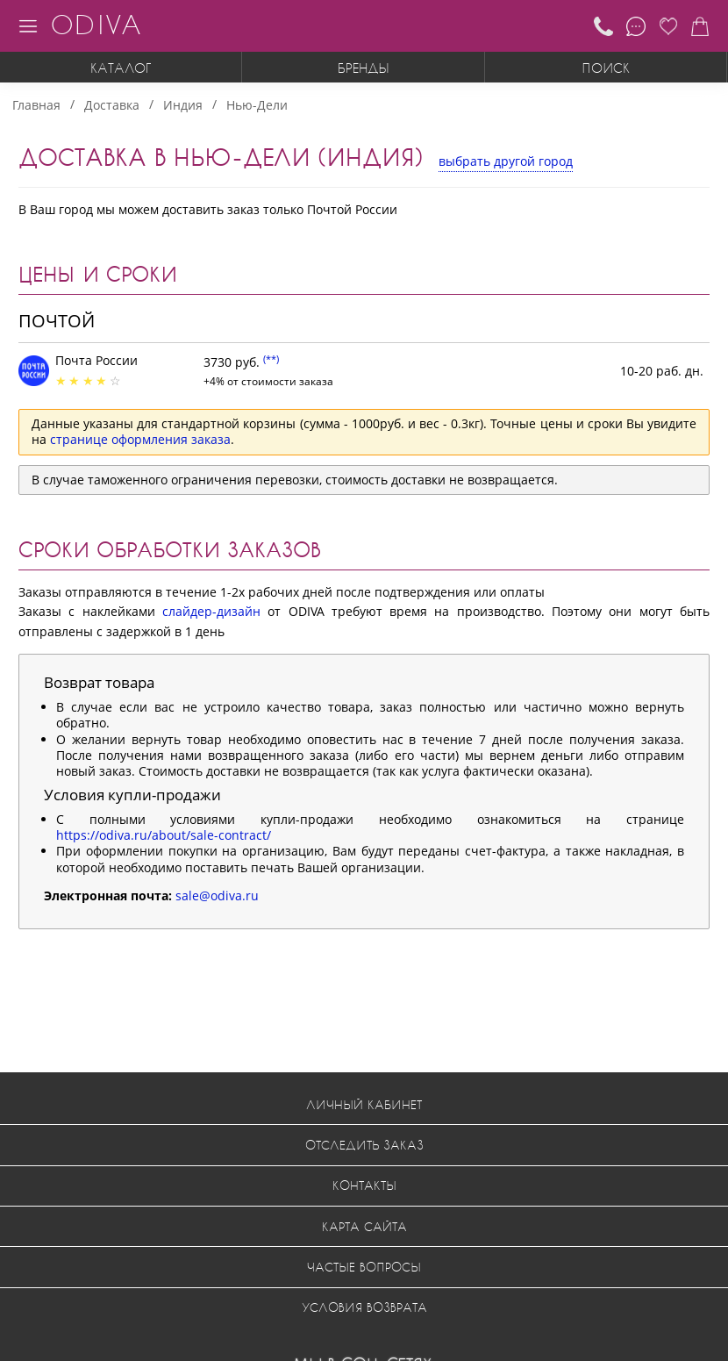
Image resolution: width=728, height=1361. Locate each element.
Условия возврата (364, 1307)
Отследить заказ (364, 1144)
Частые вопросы (364, 1266)
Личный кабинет (364, 1104)
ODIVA (95, 24)
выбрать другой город (506, 161)
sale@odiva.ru (217, 895)
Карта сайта (364, 1226)
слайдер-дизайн (211, 611)
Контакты (364, 1185)
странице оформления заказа (140, 439)
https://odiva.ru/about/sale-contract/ (163, 835)
